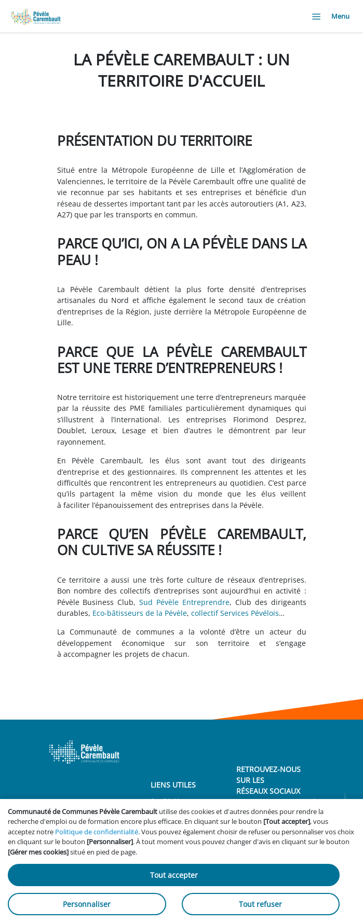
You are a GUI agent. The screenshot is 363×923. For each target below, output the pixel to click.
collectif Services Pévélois (235, 613)
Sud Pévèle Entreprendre (184, 602)
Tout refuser (260, 904)
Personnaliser (87, 904)
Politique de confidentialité (96, 831)
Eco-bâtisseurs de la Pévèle (139, 613)
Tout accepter (174, 875)
